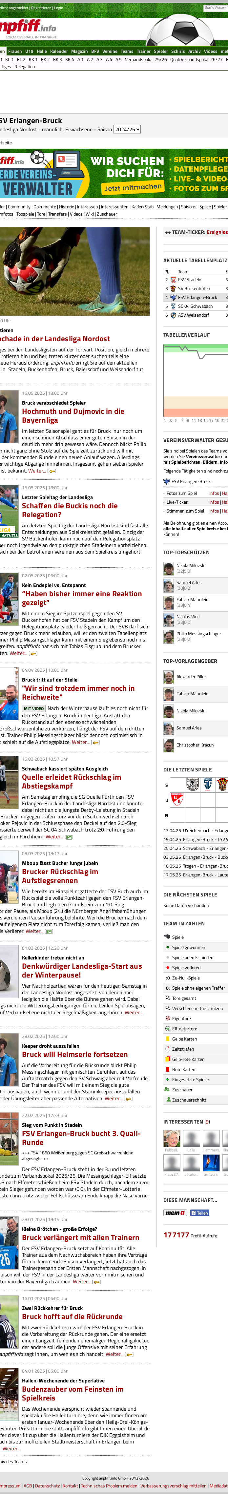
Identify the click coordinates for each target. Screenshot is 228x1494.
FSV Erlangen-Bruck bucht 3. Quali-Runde (81, 1137)
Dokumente (44, 206)
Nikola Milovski (190, 565)
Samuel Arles (189, 582)
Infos (214, 493)
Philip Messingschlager (198, 633)
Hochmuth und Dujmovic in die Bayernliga (73, 415)
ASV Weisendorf (193, 314)
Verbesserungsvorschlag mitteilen (173, 1485)
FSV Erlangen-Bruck (197, 297)
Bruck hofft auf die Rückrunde (72, 1316)
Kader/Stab (143, 206)
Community (19, 206)
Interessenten (115, 206)
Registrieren (41, 8)
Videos (76, 213)
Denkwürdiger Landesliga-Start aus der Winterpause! (82, 970)
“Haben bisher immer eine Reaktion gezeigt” (82, 598)
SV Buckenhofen (194, 288)
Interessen (87, 206)
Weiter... (37, 470)
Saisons (189, 206)
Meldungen (167, 206)
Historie (66, 206)
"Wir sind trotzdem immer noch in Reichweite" (78, 692)
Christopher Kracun (195, 744)
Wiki (90, 213)
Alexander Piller (191, 676)
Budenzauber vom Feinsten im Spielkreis (73, 1393)
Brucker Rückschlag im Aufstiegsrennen (60, 876)
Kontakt (70, 1485)
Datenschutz (47, 1485)
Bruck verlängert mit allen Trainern (80, 1237)
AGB (28, 1485)
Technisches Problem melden (109, 1485)
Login (58, 8)
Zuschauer (107, 213)
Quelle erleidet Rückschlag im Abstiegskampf (71, 781)
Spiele (205, 206)
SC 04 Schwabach (195, 306)
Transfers (57, 213)
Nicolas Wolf (188, 616)
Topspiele (25, 213)
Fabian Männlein (192, 599)
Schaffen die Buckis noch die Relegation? (70, 510)
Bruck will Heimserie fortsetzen (75, 1054)
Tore (41, 213)
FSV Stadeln (189, 279)
